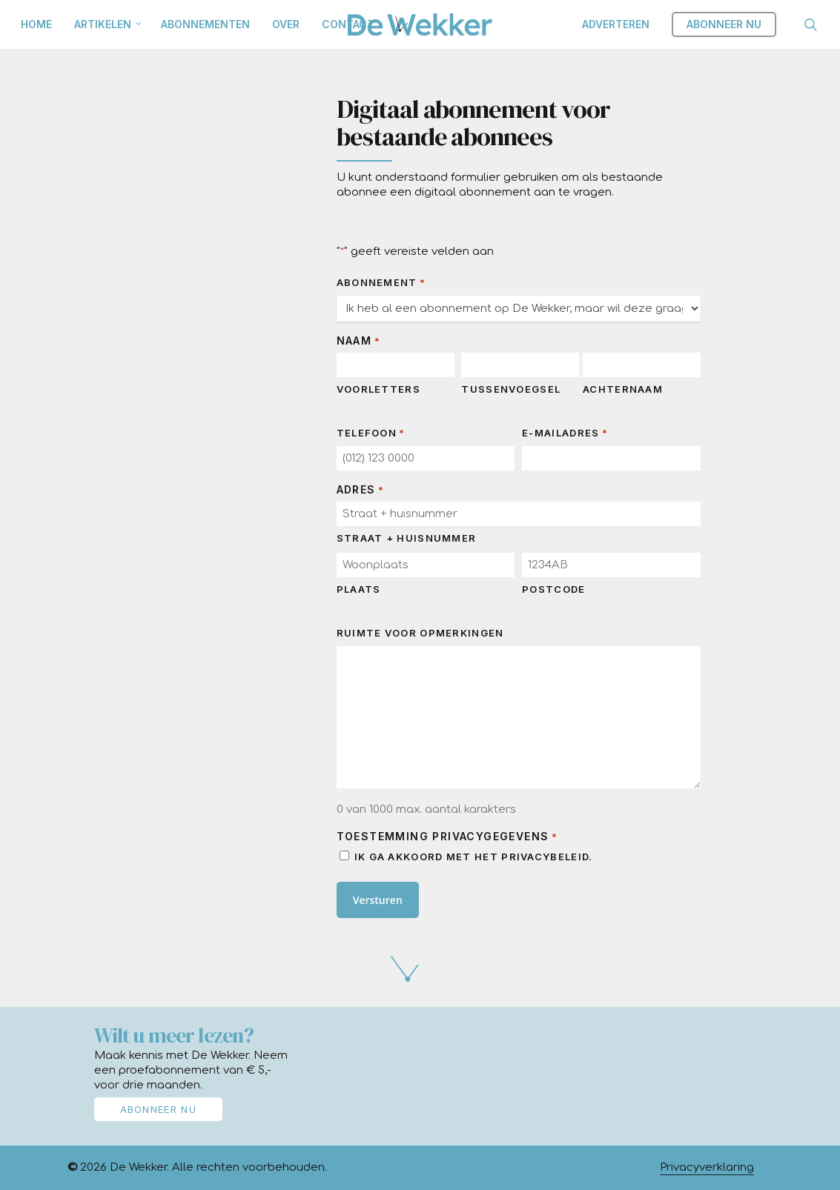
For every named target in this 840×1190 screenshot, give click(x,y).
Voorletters (378, 389)
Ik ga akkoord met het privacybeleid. (473, 856)
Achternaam (623, 389)
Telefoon (371, 433)
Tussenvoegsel (510, 389)
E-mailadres (565, 433)
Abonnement (381, 282)
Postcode (553, 589)
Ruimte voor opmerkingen (420, 633)
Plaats (359, 589)
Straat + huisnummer (407, 538)
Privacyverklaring (707, 1167)
